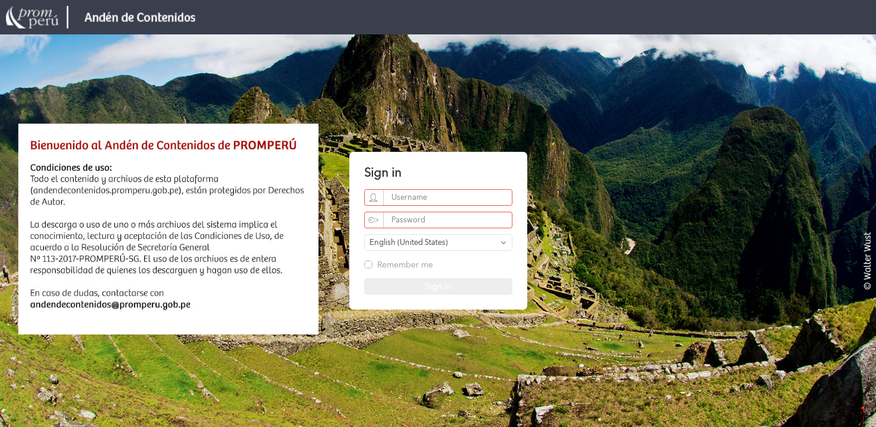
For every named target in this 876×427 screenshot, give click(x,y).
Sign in (438, 287)
